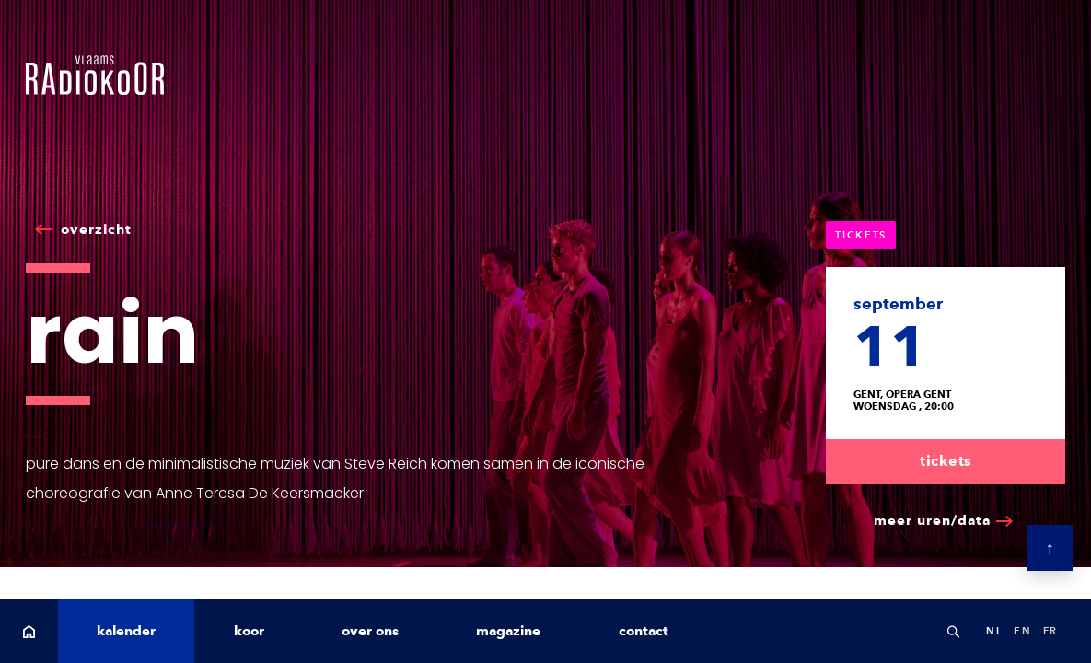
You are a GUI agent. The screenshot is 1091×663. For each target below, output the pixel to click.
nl (994, 630)
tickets (946, 461)
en (1022, 630)
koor (249, 630)
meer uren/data (932, 520)
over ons (370, 630)
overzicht (96, 229)
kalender (126, 630)
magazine (508, 630)
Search (953, 631)
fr (1050, 630)
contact (643, 630)
